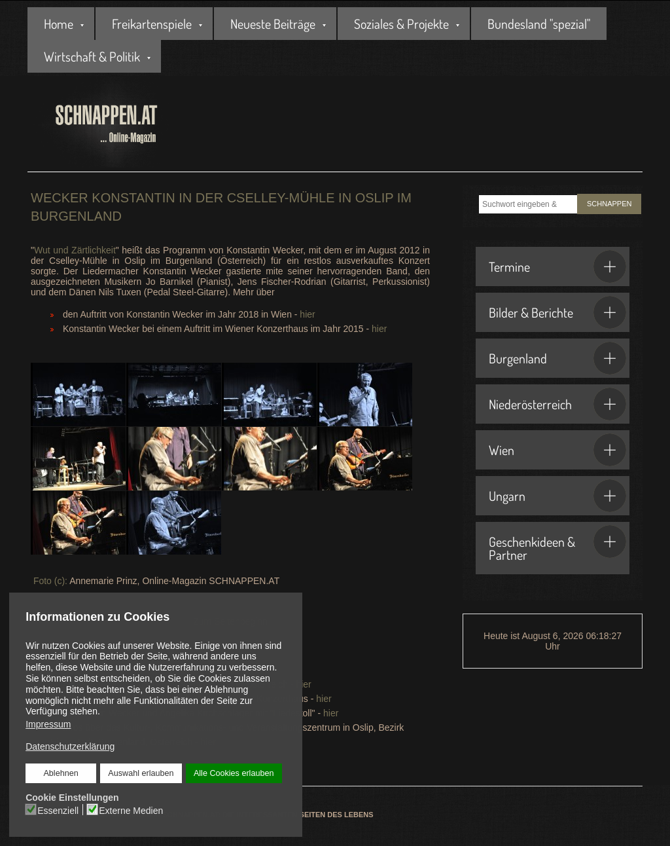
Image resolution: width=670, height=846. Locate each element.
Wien (557, 449)
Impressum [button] (48, 724)
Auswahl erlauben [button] (140, 773)
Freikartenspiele (152, 23)
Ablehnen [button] (61, 773)
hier (306, 314)
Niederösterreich (557, 404)
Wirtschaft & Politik (92, 56)
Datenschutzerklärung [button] (70, 746)
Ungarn (557, 495)
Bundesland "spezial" (538, 23)
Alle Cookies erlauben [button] (233, 773)
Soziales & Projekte (401, 23)
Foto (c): (49, 581)
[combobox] (528, 204)
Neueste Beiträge (272, 23)
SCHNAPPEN (609, 204)
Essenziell (58, 810)
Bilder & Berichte (557, 312)
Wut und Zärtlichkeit (75, 250)
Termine (557, 266)
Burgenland (557, 358)
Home (58, 23)
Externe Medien (131, 810)
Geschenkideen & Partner (557, 544)
